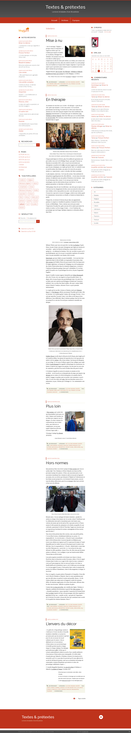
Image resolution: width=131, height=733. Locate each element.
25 (110, 68)
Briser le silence (24, 43)
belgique (30, 180)
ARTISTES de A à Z (24, 160)
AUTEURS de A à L (24, 154)
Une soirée (23, 72)
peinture (22, 201)
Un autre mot (23, 111)
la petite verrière (97, 167)
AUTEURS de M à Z (24, 157)
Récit (21, 197)
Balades (96, 195)
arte (58, 83)
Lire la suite (107, 32)
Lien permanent (52, 82)
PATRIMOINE (23, 167)
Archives (64, 20)
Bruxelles (96, 202)
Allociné (74, 76)
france (73, 83)
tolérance (50, 448)
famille (36, 190)
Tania (93, 97)
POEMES (21, 170)
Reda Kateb (49, 258)
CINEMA (21, 165)
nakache (54, 85)
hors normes (53, 445)
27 (95, 71)
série (55, 83)
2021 (69, 83)
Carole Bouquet (54, 364)
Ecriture (31, 194)
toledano (49, 85)
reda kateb (77, 447)
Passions (73, 82)
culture (22, 204)
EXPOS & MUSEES (24, 162)
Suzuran (21, 121)
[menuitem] (54, 20)
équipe (71, 687)
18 (110, 66)
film (79, 445)
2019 (82, 447)
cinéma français (73, 445)
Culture (68, 82)
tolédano (49, 691)
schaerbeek (23, 187)
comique (62, 687)
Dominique (95, 85)
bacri (48, 687)
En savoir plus (85, 731)
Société (78, 82)
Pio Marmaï (55, 292)
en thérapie (50, 83)
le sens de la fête (56, 689)
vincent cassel (69, 447)
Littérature (97, 209)
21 (99, 68)
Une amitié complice (26, 82)
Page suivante (81, 698)
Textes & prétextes (65, 7)
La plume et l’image (56, 669)
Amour (27, 197)
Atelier (21, 131)
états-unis (35, 197)
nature (35, 183)
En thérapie (68, 76)
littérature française (25, 190)
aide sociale (55, 447)
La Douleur (76, 245)
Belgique (96, 199)
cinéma (53, 687)
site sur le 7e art (66, 680)
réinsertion (62, 447)
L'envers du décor (61, 624)
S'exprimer (22, 92)
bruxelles (34, 204)
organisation (75, 689)
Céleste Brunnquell (78, 275)
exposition (23, 194)
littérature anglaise (25, 183)
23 (104, 68)
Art (66, 443)
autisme (49, 447)
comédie (57, 687)
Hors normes (57, 463)
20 (95, 68)
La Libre (51, 593)
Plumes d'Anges (97, 126)
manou (93, 116)
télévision (63, 83)
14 (99, 66)
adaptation (49, 113)
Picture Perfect (24, 53)
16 (104, 66)
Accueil (54, 20)
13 (95, 66)
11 (110, 64)
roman (31, 187)
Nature (96, 213)
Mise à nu (54, 40)
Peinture (96, 220)
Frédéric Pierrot (50, 356)
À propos (76, 20)
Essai (35, 201)
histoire (22, 207)
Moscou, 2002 (23, 102)
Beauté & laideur (24, 62)
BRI (63, 165)
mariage (63, 689)
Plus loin (53, 406)
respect (55, 448)
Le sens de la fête (69, 667)
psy (67, 83)
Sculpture (22, 180)
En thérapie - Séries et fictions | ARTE (71, 242)
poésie (29, 201)
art (28, 204)
